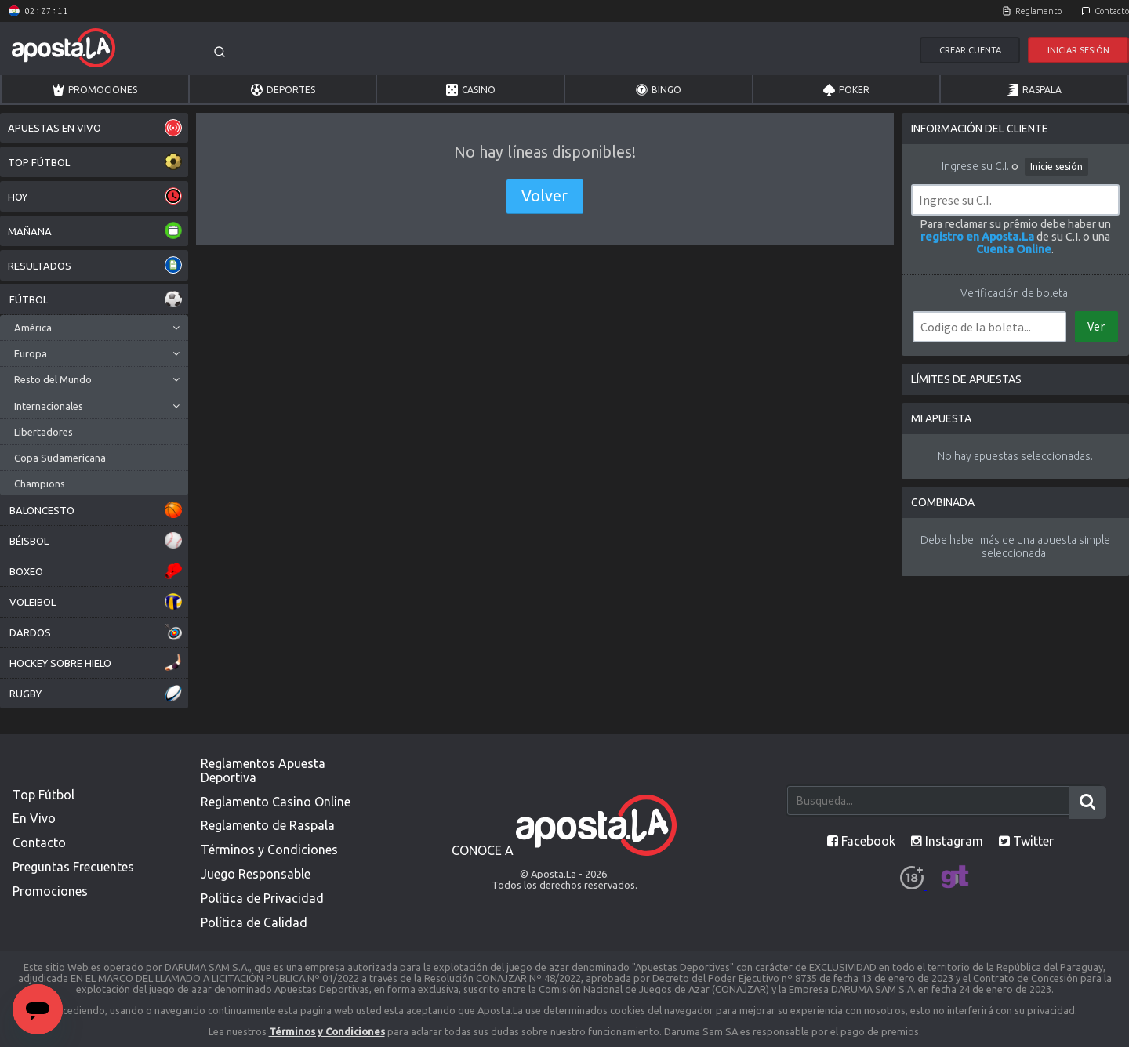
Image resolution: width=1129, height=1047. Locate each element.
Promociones (95, 90)
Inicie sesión (1056, 166)
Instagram (947, 841)
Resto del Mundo (53, 379)
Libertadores (43, 431)
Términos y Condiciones (269, 849)
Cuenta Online (1013, 249)
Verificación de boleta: (1015, 293)
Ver (1096, 326)
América (33, 327)
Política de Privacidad (262, 898)
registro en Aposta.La (977, 236)
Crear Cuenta (970, 50)
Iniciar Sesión (1078, 50)
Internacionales (48, 405)
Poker (846, 90)
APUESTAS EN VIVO (95, 127)
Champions (39, 483)
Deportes (283, 90)
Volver (544, 196)
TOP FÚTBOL (95, 162)
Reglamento (1038, 11)
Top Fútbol (43, 795)
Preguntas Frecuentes (73, 867)
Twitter (1026, 841)
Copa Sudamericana (60, 457)
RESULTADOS (95, 265)
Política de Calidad (254, 922)
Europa (30, 353)
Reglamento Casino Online (275, 802)
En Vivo (34, 818)
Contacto (1112, 11)
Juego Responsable (255, 874)
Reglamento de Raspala (268, 825)
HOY (95, 196)
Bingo (658, 90)
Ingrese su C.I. (975, 166)
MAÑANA (95, 231)
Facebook (861, 841)
